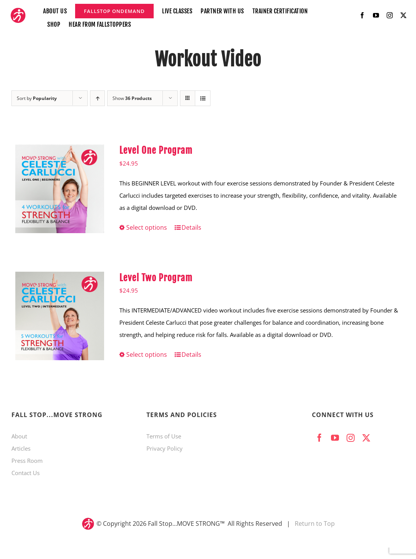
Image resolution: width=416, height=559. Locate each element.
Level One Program (156, 150)
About (19, 436)
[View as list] (202, 98)
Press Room (27, 460)
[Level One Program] (59, 188)
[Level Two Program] (59, 316)
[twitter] (403, 15)
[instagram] (390, 15)
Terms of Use (163, 436)
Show (132, 98)
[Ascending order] (97, 98)
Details (191, 227)
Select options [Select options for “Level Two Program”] (146, 354)
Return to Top (315, 523)
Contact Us (25, 473)
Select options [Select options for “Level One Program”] (146, 227)
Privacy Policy (164, 448)
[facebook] (362, 15)
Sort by (37, 98)
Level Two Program (156, 278)
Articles (21, 448)
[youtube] (376, 15)
